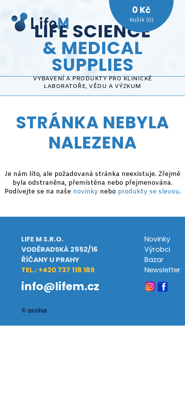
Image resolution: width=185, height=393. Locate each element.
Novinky (157, 239)
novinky (85, 191)
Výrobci (157, 249)
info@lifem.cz (60, 286)
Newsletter (162, 270)
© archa (34, 310)
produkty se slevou (148, 191)
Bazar (154, 259)
